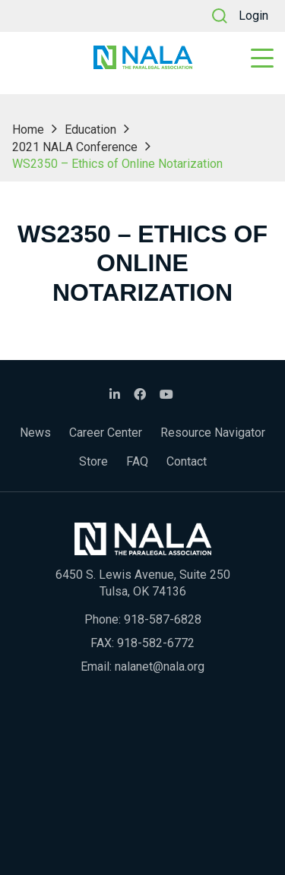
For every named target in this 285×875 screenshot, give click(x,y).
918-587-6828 (162, 619)
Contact (186, 461)
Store (93, 461)
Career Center (105, 432)
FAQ (137, 461)
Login (253, 15)
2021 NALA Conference (75, 147)
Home (28, 129)
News (35, 432)
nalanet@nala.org (159, 666)
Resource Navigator (212, 432)
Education (90, 129)
